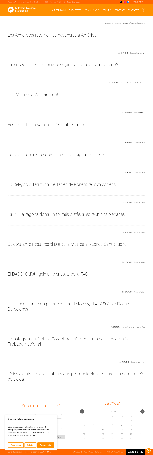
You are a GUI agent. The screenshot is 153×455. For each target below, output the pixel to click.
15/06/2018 (128, 172)
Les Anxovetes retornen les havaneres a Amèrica (52, 35)
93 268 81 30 (61, 2)
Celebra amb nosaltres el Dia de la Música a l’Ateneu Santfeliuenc (67, 244)
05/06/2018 (128, 292)
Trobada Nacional (139, 327)
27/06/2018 (115, 83)
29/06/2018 (109, 23)
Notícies (142, 113)
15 (122, 430)
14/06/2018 (128, 232)
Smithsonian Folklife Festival (136, 23)
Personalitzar (16, 445)
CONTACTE (133, 10)
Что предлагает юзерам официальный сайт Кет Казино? (63, 65)
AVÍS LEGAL (77, 452)
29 (122, 438)
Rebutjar (30, 445)
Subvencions (141, 362)
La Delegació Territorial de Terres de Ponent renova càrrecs (62, 184)
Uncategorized (140, 53)
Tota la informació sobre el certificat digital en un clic (57, 154)
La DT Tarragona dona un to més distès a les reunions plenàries (66, 214)
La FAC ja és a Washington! (33, 94)
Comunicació (92, 10)
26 (94, 438)
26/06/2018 (128, 113)
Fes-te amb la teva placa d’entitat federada (46, 124)
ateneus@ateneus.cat (73, 2)
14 (112, 430)
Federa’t (120, 10)
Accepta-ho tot (45, 445)
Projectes (75, 10)
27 (103, 438)
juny (112, 411)
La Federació (58, 10)
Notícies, (124, 23)
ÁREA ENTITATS (138, 2)
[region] (31, 432)
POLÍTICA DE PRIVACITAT (93, 452)
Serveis (107, 10)
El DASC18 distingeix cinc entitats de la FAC (48, 274)
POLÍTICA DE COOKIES (114, 452)
